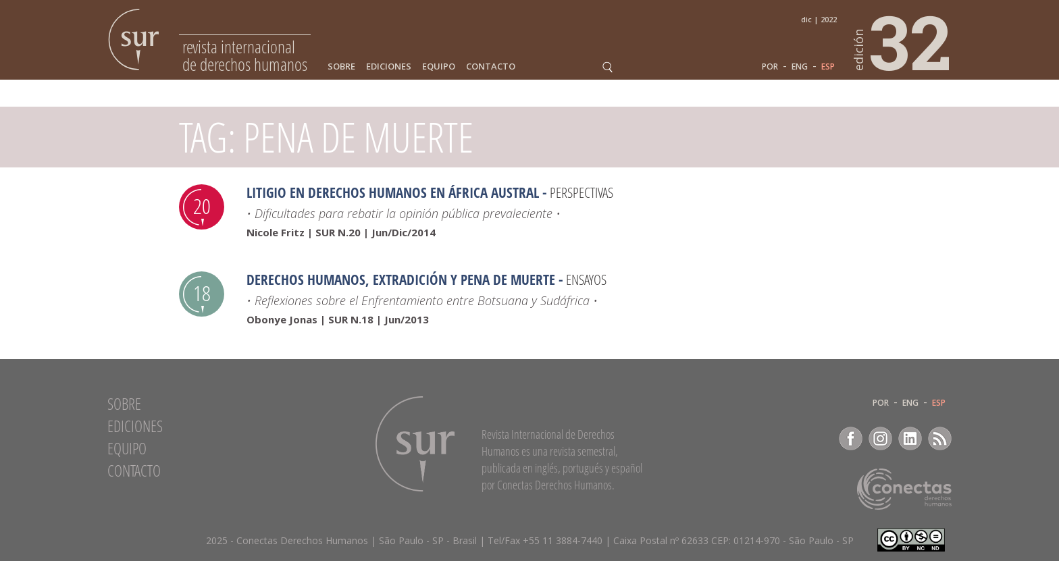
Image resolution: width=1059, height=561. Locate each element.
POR (770, 67)
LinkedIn (910, 438)
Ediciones (388, 66)
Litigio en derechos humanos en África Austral (393, 192)
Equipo (438, 66)
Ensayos (586, 279)
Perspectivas (581, 192)
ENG (800, 67)
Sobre (341, 66)
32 (903, 41)
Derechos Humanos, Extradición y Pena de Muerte (401, 279)
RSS (940, 438)
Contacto (490, 66)
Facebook (850, 438)
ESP (828, 67)
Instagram (880, 438)
